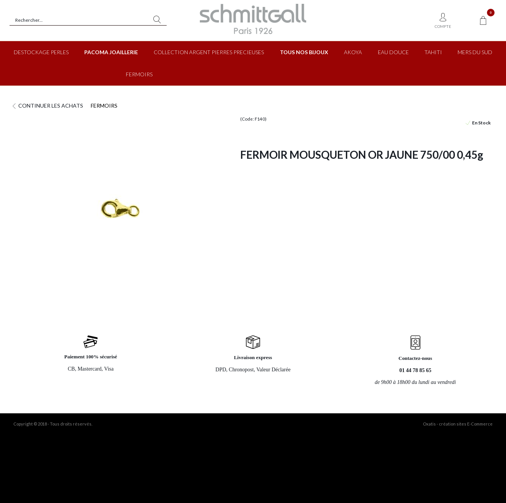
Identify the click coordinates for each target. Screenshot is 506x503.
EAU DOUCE (393, 52)
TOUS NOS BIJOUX (304, 52)
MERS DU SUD (475, 52)
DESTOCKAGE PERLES (41, 52)
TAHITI (433, 52)
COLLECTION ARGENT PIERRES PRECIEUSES (209, 52)
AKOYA (353, 52)
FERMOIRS (139, 74)
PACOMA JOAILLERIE (111, 52)
